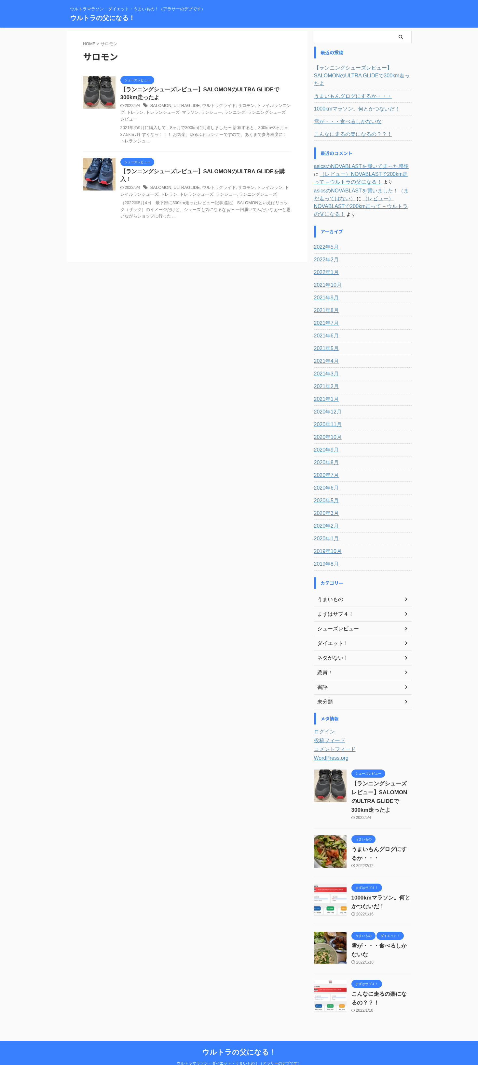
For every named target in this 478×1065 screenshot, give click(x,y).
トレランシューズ (149, 114)
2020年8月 (325, 447)
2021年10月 (326, 269)
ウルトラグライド (213, 107)
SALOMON (160, 107)
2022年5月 (325, 231)
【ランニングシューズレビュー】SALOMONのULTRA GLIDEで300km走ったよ (362, 71)
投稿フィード (327, 725)
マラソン (175, 114)
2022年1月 (325, 256)
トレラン (153, 181)
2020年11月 (326, 409)
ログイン (323, 716)
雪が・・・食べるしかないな (343, 113)
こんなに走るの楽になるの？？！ (348, 126)
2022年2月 (325, 244)
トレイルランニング (267, 107)
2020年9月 (325, 434)
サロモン (239, 107)
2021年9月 (325, 282)
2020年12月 (326, 396)
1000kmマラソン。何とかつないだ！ (351, 101)
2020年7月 (325, 459)
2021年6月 (325, 320)
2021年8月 (325, 294)
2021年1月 (325, 383)
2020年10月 (326, 421)
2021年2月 (325, 371)
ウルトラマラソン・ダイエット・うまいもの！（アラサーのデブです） (239, 1047)
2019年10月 (326, 535)
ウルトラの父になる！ (102, 17)
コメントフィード (332, 733)
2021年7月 (325, 307)
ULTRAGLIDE (184, 107)
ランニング (216, 114)
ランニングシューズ (246, 114)
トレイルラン (261, 175)
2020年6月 (325, 472)
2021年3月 (325, 358)
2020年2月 (325, 510)
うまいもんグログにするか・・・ (348, 88)
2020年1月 (325, 523)
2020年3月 (325, 497)
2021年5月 (325, 332)
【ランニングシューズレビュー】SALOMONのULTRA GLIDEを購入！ (203, 166)
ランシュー (195, 114)
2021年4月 (325, 345)
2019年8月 (325, 548)
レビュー (274, 114)
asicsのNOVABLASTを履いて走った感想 (355, 158)
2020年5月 (325, 485)
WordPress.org (329, 742)
